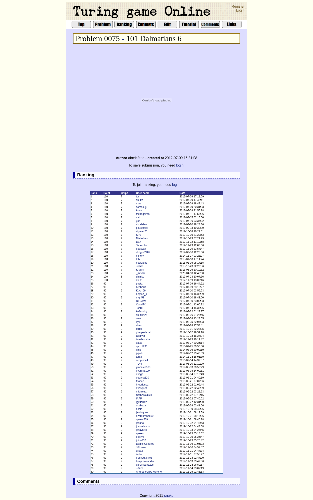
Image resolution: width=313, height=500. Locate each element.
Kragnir (140, 269)
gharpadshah (143, 332)
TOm (139, 363)
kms (138, 349)
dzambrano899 (144, 416)
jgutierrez (141, 402)
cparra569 (142, 419)
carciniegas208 (145, 464)
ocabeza (141, 405)
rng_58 (140, 297)
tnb (138, 259)
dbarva (140, 436)
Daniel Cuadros (145, 443)
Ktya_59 (141, 290)
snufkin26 (141, 314)
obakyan (141, 248)
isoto (139, 454)
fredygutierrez (144, 457)
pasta (139, 283)
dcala (139, 409)
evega (139, 374)
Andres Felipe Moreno (149, 471)
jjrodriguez (142, 412)
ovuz (139, 280)
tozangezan (143, 213)
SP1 (138, 234)
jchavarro (141, 429)
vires (139, 325)
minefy (140, 255)
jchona (140, 422)
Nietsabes (142, 238)
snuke (139, 200)
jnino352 (141, 440)
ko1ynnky (141, 311)
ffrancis (140, 381)
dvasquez (141, 388)
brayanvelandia (145, 461)
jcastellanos (143, 426)
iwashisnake (143, 339)
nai (138, 217)
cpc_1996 (141, 346)
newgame (141, 262)
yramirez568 (143, 367)
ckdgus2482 (143, 252)
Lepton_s (141, 294)
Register (238, 6)
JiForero (141, 447)
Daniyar (140, 335)
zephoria (141, 287)
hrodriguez (142, 384)
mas (138, 203)
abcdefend (142, 224)
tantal (139, 356)
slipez (139, 450)
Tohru (139, 308)
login (179, 165)
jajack (139, 353)
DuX (138, 241)
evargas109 (143, 370)
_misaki (140, 273)
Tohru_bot (142, 245)
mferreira (141, 391)
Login (240, 10)
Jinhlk (139, 266)
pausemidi (142, 227)
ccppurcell (142, 360)
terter (139, 328)
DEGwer (141, 301)
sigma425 (141, 231)
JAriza (139, 468)
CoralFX (141, 304)
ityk (138, 321)
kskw (139, 210)
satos (139, 342)
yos (138, 220)
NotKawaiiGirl (144, 395)
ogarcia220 (142, 377)
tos (138, 196)
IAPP (139, 398)
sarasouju (141, 207)
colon (139, 318)
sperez (140, 433)
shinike (140, 276)
